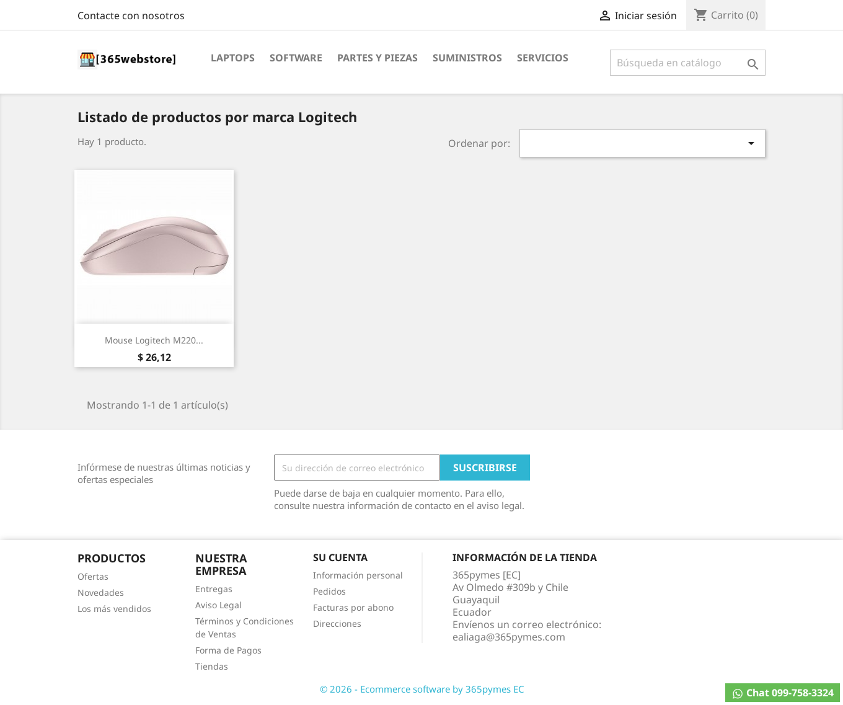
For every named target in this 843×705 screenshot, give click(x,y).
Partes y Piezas (377, 57)
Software (296, 57)
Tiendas (211, 666)
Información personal (358, 575)
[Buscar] (688, 63)
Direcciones (337, 623)
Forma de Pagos (228, 650)
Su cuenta (340, 557)
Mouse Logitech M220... (154, 340)
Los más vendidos (114, 608)
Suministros (467, 57)
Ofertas (92, 576)
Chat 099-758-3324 (782, 693)
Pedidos (329, 591)
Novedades (100, 592)
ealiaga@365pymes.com (508, 637)
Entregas (213, 589)
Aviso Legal (218, 605)
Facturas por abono (353, 607)
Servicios (542, 57)
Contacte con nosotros (131, 15)
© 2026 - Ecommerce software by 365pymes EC (422, 689)
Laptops (233, 57)
